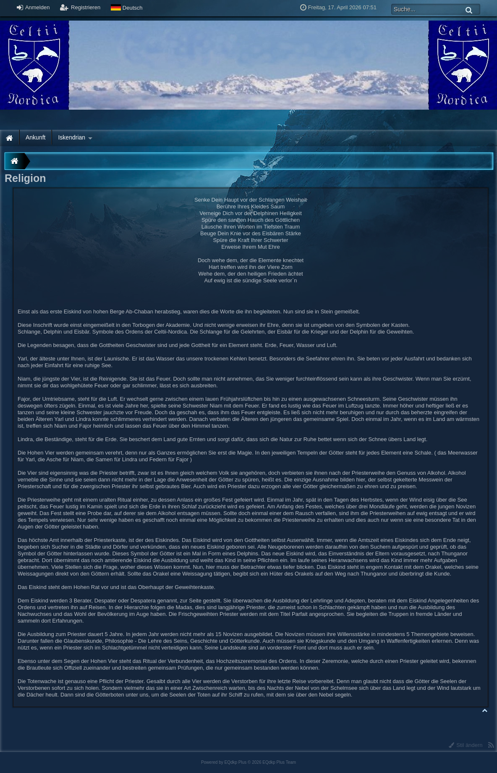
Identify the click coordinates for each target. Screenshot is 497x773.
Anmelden (33, 7)
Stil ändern (466, 745)
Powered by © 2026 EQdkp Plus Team (248, 762)
